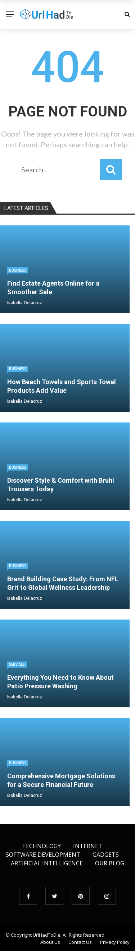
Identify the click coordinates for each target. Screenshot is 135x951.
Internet (87, 846)
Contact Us (80, 942)
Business (17, 270)
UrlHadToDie (46, 935)
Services (17, 664)
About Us (50, 942)
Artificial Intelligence (47, 863)
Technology (41, 846)
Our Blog (109, 863)
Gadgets (106, 855)
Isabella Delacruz (24, 303)
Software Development (43, 855)
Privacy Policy (115, 942)
